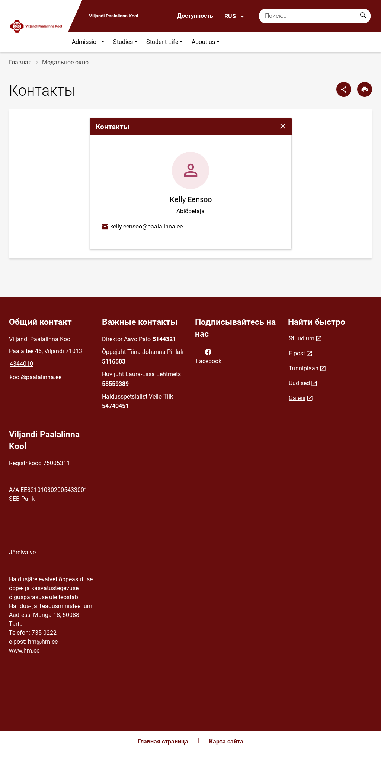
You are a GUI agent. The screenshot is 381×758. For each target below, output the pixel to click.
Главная (20, 62)
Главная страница (163, 741)
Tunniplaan (303, 368)
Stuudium (301, 338)
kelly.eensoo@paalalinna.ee (142, 227)
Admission (89, 41)
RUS (234, 16)
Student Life (165, 41)
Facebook (208, 356)
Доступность (195, 15)
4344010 (21, 363)
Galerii (297, 398)
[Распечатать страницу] (364, 89)
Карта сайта (226, 741)
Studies (126, 41)
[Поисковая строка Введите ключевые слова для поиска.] (315, 16)
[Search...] (363, 16)
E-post (297, 353)
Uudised (299, 383)
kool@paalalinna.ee (35, 377)
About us (206, 41)
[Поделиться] (343, 89)
